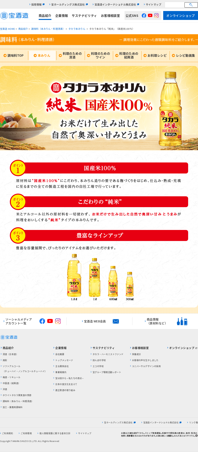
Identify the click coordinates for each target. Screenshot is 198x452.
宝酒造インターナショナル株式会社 (115, 4)
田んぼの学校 (99, 360)
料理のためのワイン (100, 55)
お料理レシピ (157, 55)
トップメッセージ (64, 360)
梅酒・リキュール (11, 377)
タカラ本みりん (76, 29)
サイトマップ (153, 4)
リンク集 (193, 422)
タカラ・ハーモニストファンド (108, 354)
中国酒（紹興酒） (11, 383)
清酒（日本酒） (10, 354)
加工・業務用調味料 (13, 407)
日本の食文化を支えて (66, 384)
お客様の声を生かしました (145, 360)
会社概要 (59, 354)
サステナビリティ (84, 15)
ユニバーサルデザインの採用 (146, 366)
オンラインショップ (180, 15)
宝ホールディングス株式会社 (68, 4)
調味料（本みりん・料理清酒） (48, 29)
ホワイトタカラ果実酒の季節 (17, 395)
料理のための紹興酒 (128, 55)
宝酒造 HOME (7, 29)
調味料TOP (16, 55)
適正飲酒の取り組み (65, 390)
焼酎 (5, 360)
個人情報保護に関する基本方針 (54, 433)
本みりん (44, 55)
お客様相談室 (110, 15)
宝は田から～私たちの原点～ (69, 378)
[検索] (175, 4)
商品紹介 (45, 15)
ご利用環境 (26, 433)
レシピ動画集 (185, 55)
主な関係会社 (62, 366)
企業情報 (61, 15)
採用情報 (36, 4)
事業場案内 (60, 372)
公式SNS (131, 15)
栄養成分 (136, 354)
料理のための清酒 (72, 55)
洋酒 (5, 389)
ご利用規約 (7, 433)
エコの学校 (98, 366)
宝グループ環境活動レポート (107, 372)
